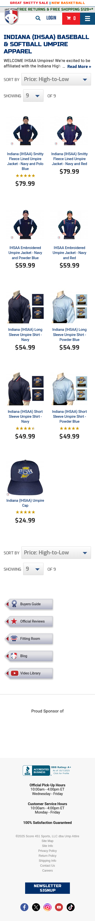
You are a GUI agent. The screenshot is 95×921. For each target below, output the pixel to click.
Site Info (47, 846)
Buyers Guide (30, 604)
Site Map (47, 841)
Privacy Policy (47, 851)
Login (51, 18)
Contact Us (47, 865)
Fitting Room (30, 639)
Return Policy (47, 856)
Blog (23, 656)
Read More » (79, 66)
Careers (47, 870)
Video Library (30, 673)
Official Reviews (32, 621)
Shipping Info (47, 860)
